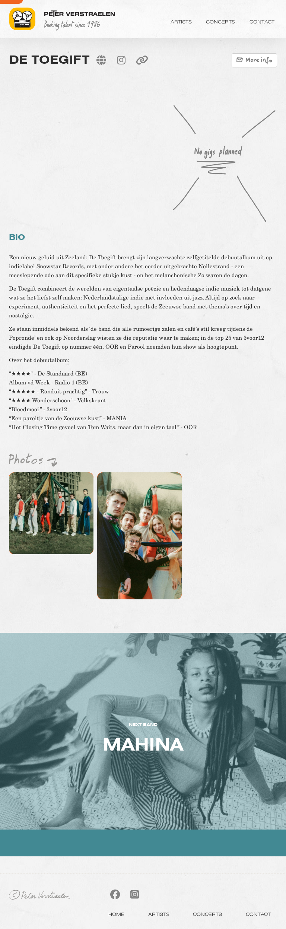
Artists (181, 22)
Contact (262, 22)
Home (116, 914)
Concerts (220, 22)
